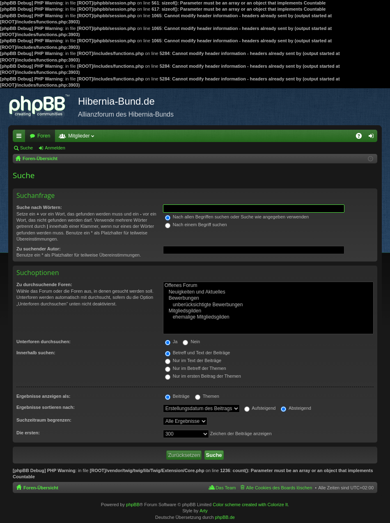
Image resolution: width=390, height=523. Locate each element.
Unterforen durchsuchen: (43, 341)
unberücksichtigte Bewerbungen (268, 305)
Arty (204, 510)
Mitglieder (78, 136)
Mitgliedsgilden (268, 311)
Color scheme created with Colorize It (250, 504)
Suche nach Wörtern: (39, 207)
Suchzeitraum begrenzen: (43, 419)
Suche (26, 147)
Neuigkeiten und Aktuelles (268, 292)
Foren (43, 136)
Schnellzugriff (20, 137)
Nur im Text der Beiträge (193, 360)
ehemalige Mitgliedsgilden (268, 317)
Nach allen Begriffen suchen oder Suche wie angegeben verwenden (237, 216)
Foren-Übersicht (40, 487)
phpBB (133, 504)
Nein (191, 341)
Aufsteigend (260, 408)
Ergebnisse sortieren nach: (45, 407)
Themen (207, 396)
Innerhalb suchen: (35, 352)
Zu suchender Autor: (38, 248)
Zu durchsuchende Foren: (44, 284)
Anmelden (55, 147)
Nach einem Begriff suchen (196, 224)
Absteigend (296, 408)
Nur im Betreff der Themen (195, 368)
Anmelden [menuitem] (373, 137)
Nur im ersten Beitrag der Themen (203, 376)
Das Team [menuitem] (226, 487)
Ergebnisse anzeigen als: (43, 396)
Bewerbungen (268, 298)
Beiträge (177, 396)
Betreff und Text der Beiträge (197, 352)
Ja (171, 341)
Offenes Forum (268, 285)
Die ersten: (28, 432)
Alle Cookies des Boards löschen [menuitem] (279, 487)
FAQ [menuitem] (361, 137)
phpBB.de (225, 517)
